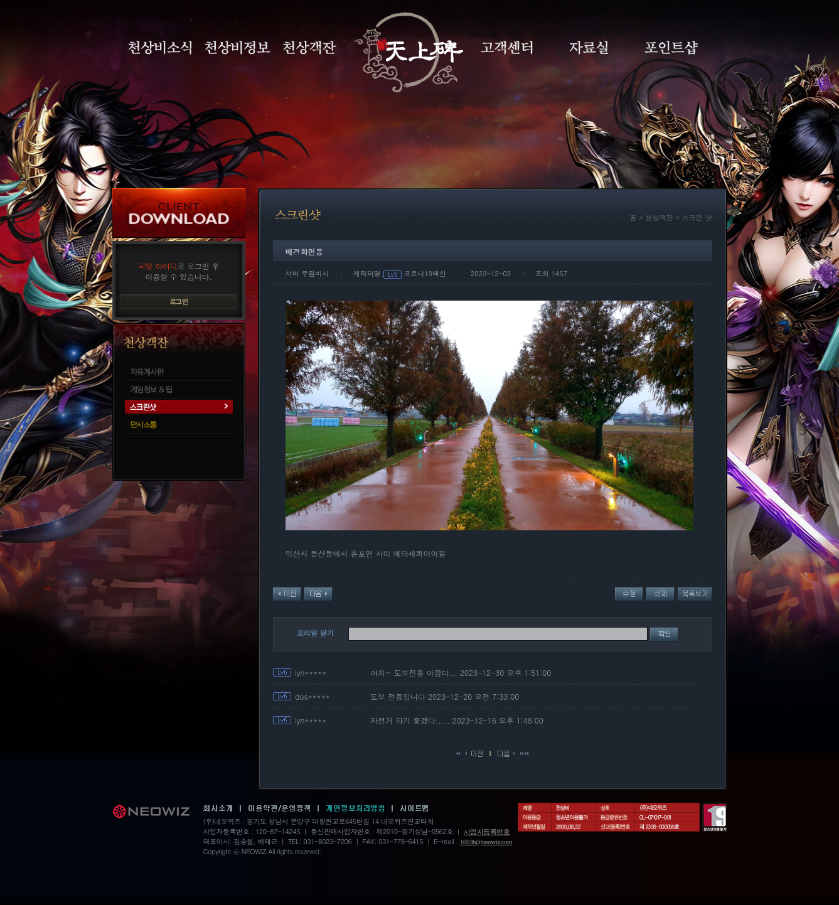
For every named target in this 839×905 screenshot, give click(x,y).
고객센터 (507, 48)
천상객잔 (309, 48)
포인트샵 (671, 48)
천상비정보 (237, 48)
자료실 (588, 48)
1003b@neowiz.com (486, 841)
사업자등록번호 (487, 831)
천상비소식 (160, 48)
